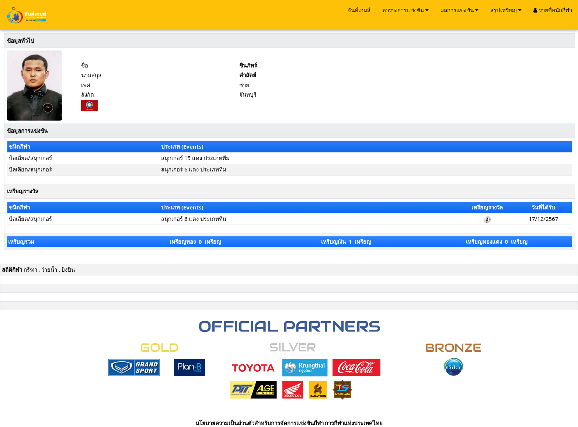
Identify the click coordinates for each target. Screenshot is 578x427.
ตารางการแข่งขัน (405, 10)
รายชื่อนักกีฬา (552, 10)
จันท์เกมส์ (359, 10)
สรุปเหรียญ (506, 10)
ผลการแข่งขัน (459, 10)
